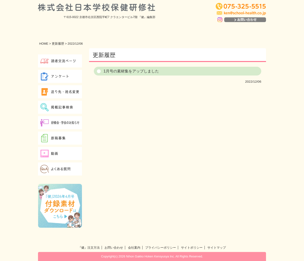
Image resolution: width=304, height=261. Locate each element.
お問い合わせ (113, 247)
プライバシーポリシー (160, 247)
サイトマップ (216, 247)
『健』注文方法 (89, 247)
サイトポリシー (192, 247)
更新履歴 (58, 43)
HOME (43, 43)
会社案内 (134, 247)
